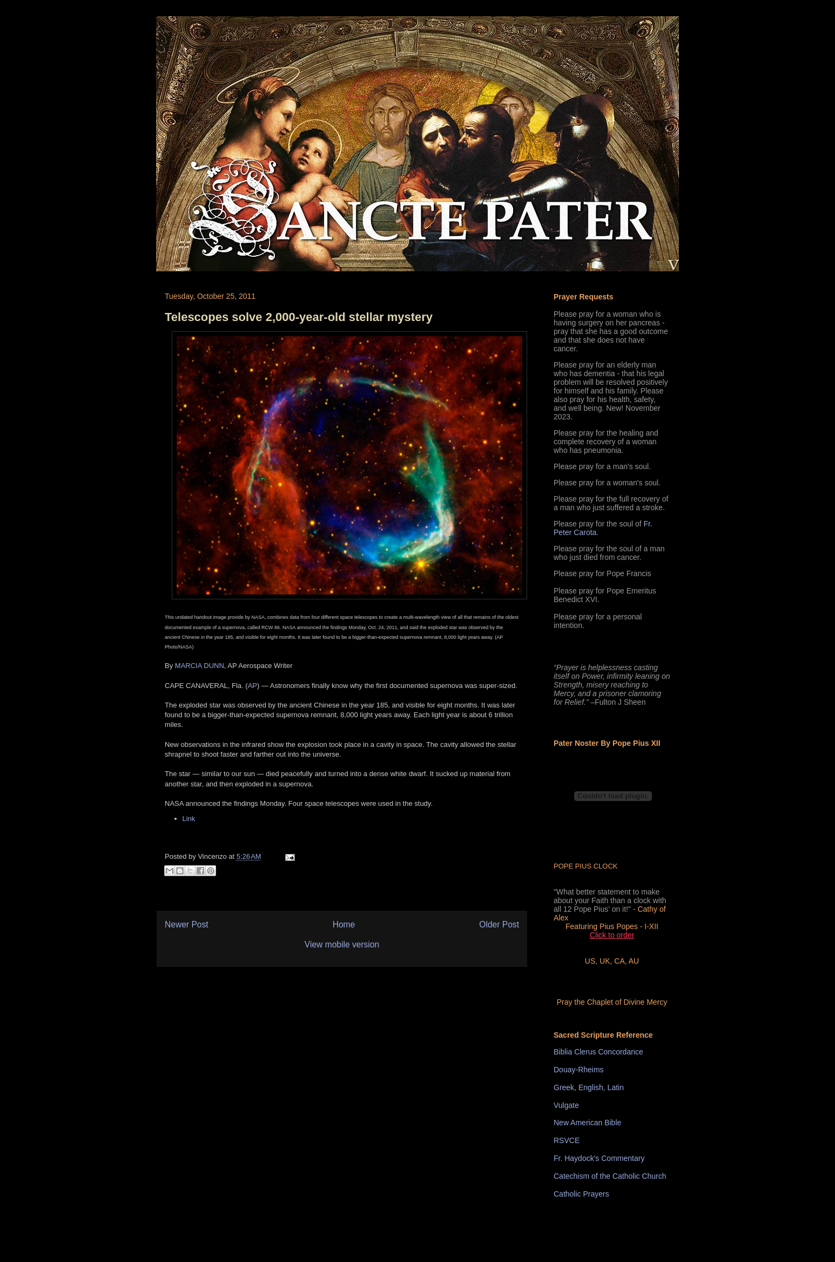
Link (189, 818)
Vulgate (566, 1105)
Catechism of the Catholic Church (610, 1176)
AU (634, 961)
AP (252, 686)
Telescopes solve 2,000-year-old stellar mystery (299, 317)
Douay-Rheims (579, 1069)
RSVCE (567, 1140)
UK (605, 961)
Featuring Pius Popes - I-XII (611, 926)
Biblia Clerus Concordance (598, 1051)
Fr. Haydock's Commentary (599, 1158)
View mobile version (342, 944)
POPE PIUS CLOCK (585, 866)
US (590, 961)
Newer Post (186, 924)
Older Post (499, 924)
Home (344, 924)
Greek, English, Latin (589, 1087)
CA (619, 961)
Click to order (612, 935)
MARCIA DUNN (199, 666)
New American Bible (587, 1122)
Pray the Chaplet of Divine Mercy (612, 1002)
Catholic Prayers (581, 1194)
